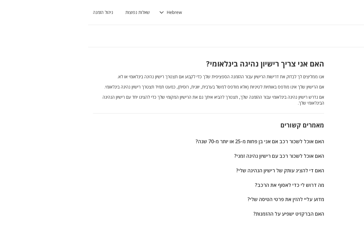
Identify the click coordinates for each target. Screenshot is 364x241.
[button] (88, 12)
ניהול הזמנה (21, 12)
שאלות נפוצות (56, 12)
